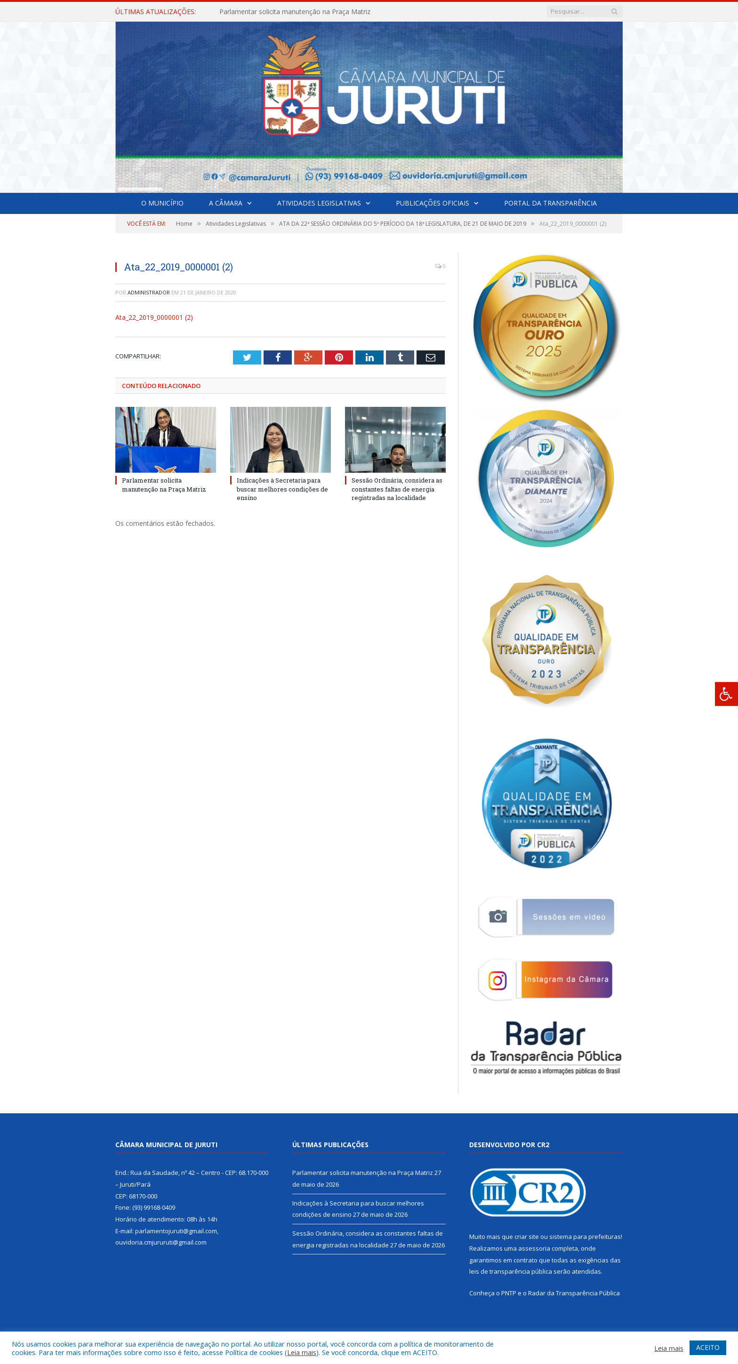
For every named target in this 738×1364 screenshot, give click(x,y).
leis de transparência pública (510, 1271)
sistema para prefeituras (585, 1236)
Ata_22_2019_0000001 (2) (154, 317)
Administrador (149, 292)
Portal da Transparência (550, 202)
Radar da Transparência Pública (574, 1293)
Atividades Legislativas (319, 202)
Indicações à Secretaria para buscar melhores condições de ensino (282, 488)
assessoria (534, 1248)
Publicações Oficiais (432, 202)
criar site (526, 1236)
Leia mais (301, 1352)
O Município (162, 202)
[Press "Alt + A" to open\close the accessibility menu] (726, 694)
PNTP (508, 1293)
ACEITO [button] (708, 1347)
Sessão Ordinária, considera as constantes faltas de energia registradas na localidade (397, 488)
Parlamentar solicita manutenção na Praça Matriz (294, 12)
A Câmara (225, 202)
